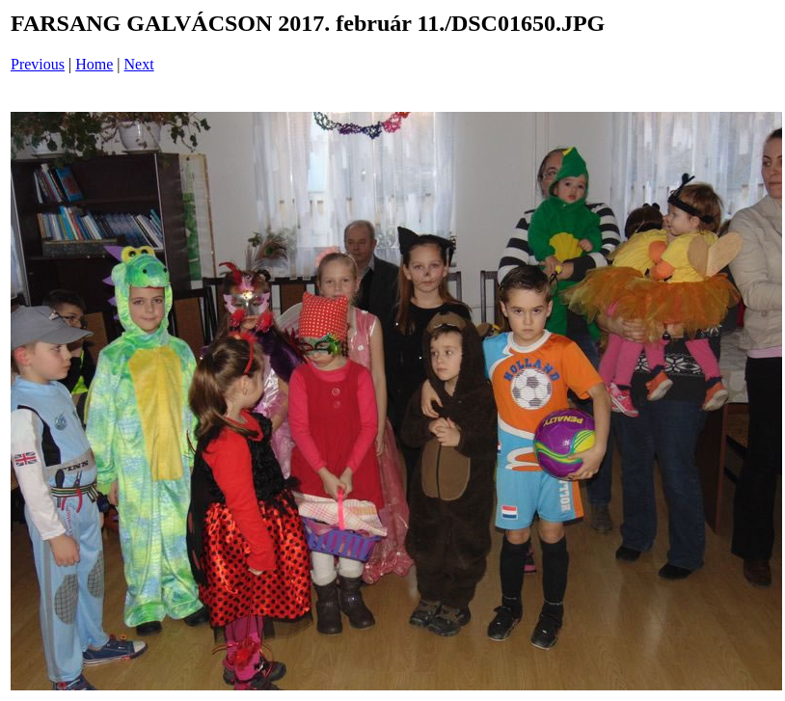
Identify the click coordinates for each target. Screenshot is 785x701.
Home (94, 64)
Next (139, 64)
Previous (38, 64)
